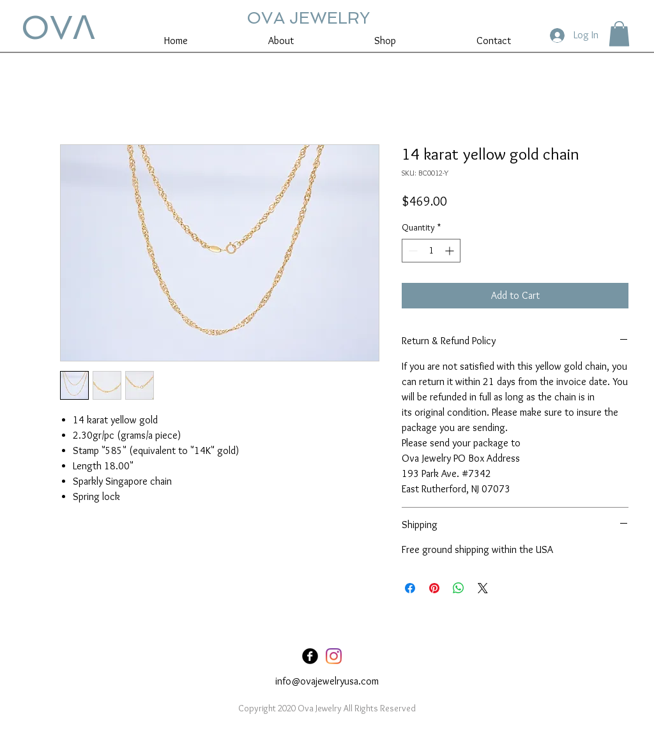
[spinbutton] (431, 250)
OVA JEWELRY (308, 17)
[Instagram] (334, 656)
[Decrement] (412, 250)
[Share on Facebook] (410, 588)
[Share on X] (482, 588)
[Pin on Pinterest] (434, 588)
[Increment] (451, 250)
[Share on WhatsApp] (458, 588)
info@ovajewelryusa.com (327, 681)
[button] (619, 33)
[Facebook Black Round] (310, 656)
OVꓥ (58, 27)
